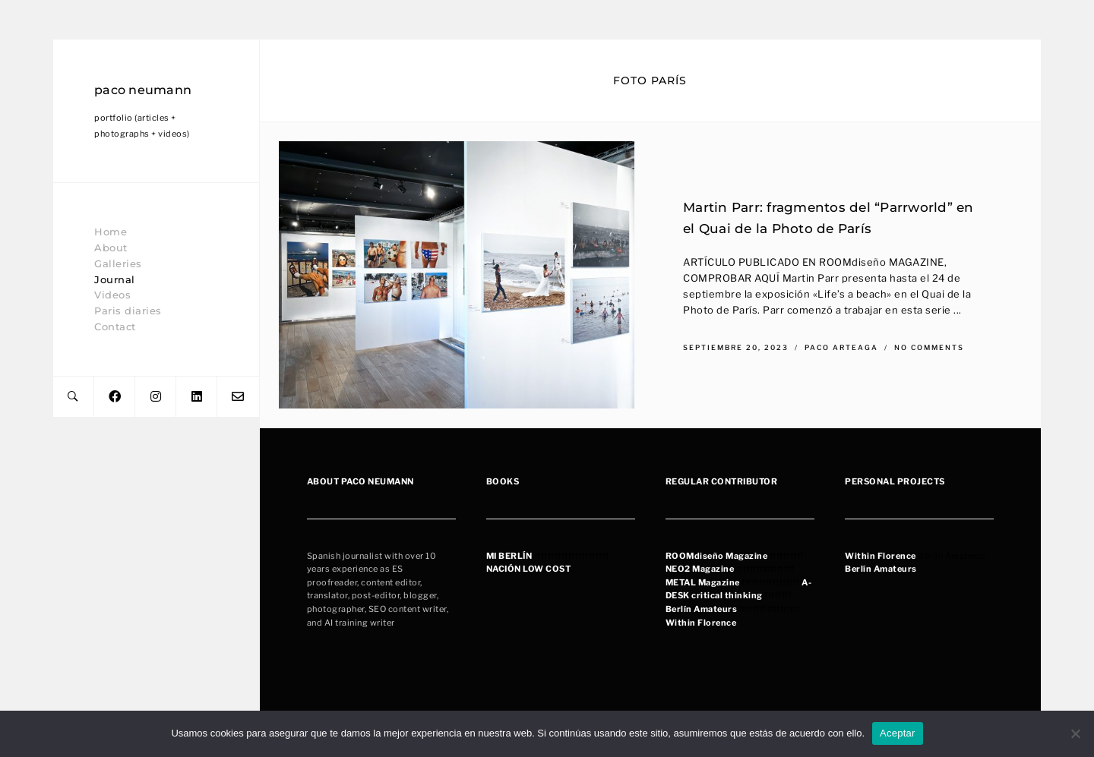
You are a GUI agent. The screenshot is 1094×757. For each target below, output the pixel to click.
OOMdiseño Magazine (719, 555)
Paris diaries (128, 310)
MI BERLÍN (509, 555)
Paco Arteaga (843, 346)
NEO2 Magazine (700, 568)
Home (110, 232)
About (111, 247)
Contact (115, 326)
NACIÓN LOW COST (528, 568)
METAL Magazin (700, 582)
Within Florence (701, 622)
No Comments (929, 346)
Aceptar (897, 733)
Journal (114, 279)
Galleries (118, 263)
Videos (112, 295)
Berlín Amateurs (702, 609)
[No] (1075, 733)
